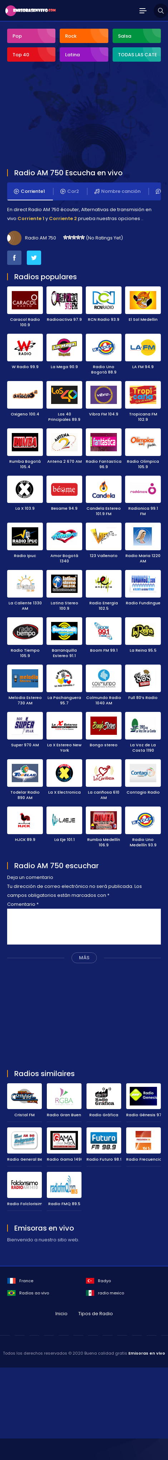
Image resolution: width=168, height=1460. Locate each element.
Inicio (61, 1313)
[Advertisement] (60, 116)
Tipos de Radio (95, 1313)
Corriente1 (29, 191)
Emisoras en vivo (146, 1353)
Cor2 (69, 191)
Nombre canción (117, 191)
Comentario (23, 904)
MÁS (84, 957)
